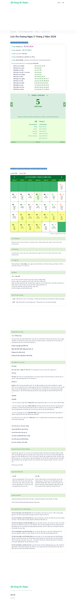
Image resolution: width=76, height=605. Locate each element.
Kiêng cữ (14, 381)
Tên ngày (14, 366)
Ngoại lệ (14, 395)
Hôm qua (14, 142)
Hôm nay (38, 142)
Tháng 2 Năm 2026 (38, 95)
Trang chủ (13, 31)
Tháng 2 (37, 31)
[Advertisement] (38, 17)
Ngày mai (62, 142)
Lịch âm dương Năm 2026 (25, 31)
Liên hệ (12, 598)
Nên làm (14, 373)
